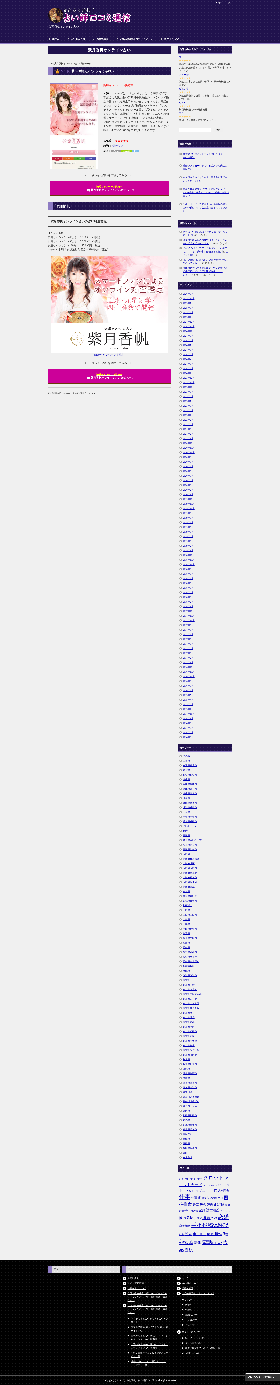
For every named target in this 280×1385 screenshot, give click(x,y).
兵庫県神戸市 (190, 788)
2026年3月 (188, 293)
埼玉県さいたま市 (192, 840)
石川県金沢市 (190, 1087)
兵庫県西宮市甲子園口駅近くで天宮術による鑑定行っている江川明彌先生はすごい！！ (205, 271)
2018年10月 (189, 564)
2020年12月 (189, 443)
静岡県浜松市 (190, 1148)
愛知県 (186, 947)
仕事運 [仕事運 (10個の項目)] (196, 1198)
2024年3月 (188, 363)
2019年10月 (189, 508)
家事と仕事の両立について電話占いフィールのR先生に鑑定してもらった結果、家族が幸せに (206, 192)
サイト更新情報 (136, 1283)
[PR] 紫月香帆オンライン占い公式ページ (109, 188)
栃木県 (186, 1059)
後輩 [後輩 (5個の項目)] (199, 1218)
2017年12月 (189, 611)
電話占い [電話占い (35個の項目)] (212, 1242)
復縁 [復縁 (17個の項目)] (206, 1217)
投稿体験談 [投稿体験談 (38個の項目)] (215, 1225)
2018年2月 (188, 601)
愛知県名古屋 (190, 956)
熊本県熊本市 (190, 1082)
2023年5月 (188, 410)
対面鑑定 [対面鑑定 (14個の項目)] (213, 1210)
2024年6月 (188, 349)
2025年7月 (188, 303)
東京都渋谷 (189, 1022)
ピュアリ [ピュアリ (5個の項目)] (193, 1190)
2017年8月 (188, 629)
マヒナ (182, 57)
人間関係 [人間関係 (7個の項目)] (223, 1190)
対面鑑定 (187, 905)
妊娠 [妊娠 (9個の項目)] (210, 1204)
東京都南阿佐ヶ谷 (192, 994)
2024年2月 (188, 368)
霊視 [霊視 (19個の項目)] (188, 1250)
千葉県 (186, 812)
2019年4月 (188, 536)
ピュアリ (183, 88)
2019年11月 (189, 503)
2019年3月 (188, 541)
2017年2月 (188, 657)
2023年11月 (189, 382)
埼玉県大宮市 (190, 844)
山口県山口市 (190, 914)
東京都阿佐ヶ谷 (191, 1050)
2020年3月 (188, 485)
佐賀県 (186, 770)
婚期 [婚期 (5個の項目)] (227, 1204)
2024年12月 (189, 321)
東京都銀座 (189, 1045)
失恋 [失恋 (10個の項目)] (203, 1204)
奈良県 (186, 891)
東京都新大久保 (191, 1008)
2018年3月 (188, 597)
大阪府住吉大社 (191, 858)
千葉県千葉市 (190, 816)
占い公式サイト (193, 1320)
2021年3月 (188, 429)
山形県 (186, 919)
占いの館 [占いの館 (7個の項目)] (212, 1197)
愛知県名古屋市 (191, 961)
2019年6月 (188, 527)
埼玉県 (186, 835)
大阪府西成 (189, 886)
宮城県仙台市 (190, 900)
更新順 (188, 1309)
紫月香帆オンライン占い (92, 71)
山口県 (186, 910)
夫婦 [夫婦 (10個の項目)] (195, 1204)
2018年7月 (188, 578)
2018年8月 (188, 573)
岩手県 (186, 933)
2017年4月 (188, 648)
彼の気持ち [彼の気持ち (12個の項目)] (188, 1218)
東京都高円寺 (190, 1054)
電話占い (117, 145)
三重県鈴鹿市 (190, 765)
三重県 (186, 760)
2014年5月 (188, 732)
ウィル (182, 102)
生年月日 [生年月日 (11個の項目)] (200, 1234)
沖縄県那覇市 (190, 1073)
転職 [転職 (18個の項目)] (189, 1242)
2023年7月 (188, 401)
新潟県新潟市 (190, 975)
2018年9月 (188, 569)
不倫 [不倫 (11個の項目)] (213, 1190)
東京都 (186, 980)
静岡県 (186, 1143)
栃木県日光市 (190, 1064)
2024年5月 (188, 354)
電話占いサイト (193, 1314)
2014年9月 (188, 718)
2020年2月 (188, 489)
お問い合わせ (135, 1278)
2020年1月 (188, 494)
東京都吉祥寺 (190, 998)
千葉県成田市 (190, 821)
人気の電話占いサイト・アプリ (136, 39)
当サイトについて (173, 39)
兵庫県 (186, 779)
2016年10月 (189, 676)
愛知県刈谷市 (190, 952)
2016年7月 (188, 690)
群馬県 (186, 1120)
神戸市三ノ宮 (190, 1106)
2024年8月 (188, 340)
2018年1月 (188, 606)
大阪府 (186, 854)
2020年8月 (188, 461)
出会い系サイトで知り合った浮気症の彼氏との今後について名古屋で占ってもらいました (205, 208)
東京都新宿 (189, 1012)
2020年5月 (188, 475)
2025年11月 (189, 298)
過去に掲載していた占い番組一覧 (202, 1348)
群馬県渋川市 (190, 1129)
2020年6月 (188, 471)
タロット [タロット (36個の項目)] (213, 1178)
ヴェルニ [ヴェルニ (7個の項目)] (204, 1190)
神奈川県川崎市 (191, 1096)
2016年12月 (189, 667)
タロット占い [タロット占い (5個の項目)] (210, 1185)
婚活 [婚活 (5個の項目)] (181, 1210)
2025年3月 (188, 307)
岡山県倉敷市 (190, 928)
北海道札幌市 (190, 807)
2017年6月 (188, 639)
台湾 (185, 830)
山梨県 (186, 924)
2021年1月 (188, 438)
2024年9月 (188, 335)
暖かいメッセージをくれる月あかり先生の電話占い (205, 167)
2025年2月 (188, 312)
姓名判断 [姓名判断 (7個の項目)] (219, 1204)
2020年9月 (188, 457)
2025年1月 (188, 317)
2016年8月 (188, 685)
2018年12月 (189, 555)
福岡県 (186, 1110)
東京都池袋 (189, 1017)
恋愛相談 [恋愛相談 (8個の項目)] (185, 1226)
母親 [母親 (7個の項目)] (182, 1234)
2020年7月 (188, 466)
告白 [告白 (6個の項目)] (220, 1197)
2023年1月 (188, 415)
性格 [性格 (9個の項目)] (214, 1218)
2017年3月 (188, 653)
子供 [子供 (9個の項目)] (187, 1210)
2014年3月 (188, 737)
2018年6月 (188, 583)
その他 (186, 756)
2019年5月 (188, 531)
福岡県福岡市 (190, 1115)
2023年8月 (188, 396)
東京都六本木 (190, 989)
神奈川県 (187, 1092)
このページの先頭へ (263, 1377)
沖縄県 (186, 1068)
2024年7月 (188, 345)
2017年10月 (189, 620)
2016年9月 (188, 681)
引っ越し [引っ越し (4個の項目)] (225, 1211)
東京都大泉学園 (191, 1003)
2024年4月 (188, 359)
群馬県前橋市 (190, 1124)
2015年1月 (188, 709)
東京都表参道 (190, 1040)
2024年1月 (188, 373)
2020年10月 (189, 452)
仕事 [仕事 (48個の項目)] (184, 1197)
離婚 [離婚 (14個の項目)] (197, 1243)
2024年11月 (189, 326)
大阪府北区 (189, 863)
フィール (183, 74)
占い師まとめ (78, 39)
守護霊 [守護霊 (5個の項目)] (194, 1210)
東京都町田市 (190, 1031)
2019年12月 (189, 499)
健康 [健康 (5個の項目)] (203, 1198)
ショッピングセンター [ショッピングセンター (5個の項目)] (190, 1178)
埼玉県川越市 (190, 849)
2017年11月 (189, 615)
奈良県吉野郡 (190, 896)
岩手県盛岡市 (190, 938)
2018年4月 (188, 592)
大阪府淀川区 (190, 882)
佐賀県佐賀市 (190, 774)
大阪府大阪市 (190, 868)
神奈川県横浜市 (191, 1101)
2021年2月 (188, 433)
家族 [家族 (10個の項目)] (202, 1210)
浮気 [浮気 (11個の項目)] (188, 1234)
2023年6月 (188, 405)
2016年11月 (189, 671)
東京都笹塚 (189, 1036)
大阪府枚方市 (190, 877)
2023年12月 (189, 377)
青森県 (186, 1138)
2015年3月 (188, 704)
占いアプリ (191, 1325)
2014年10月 (189, 713)
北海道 (186, 798)
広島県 (186, 942)
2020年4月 (188, 480)
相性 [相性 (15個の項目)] (218, 1234)
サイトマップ (225, 2)
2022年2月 (188, 419)
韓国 (185, 1152)
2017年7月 (188, 634)
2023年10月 (189, 387)
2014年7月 (188, 727)
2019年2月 (188, 545)
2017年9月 (188, 625)
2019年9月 (188, 513)
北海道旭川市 (190, 802)
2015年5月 (188, 695)
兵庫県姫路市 (190, 784)
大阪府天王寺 (190, 872)
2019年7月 (188, 522)
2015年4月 (188, 699)
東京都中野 (189, 984)
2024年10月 (189, 331)
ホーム (55, 39)
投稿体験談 (102, 39)
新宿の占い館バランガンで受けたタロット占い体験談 (205, 156)
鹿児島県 (187, 1157)
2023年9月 (188, 391)
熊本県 (186, 1078)
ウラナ (182, 113)
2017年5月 (188, 643)
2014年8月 (188, 723)
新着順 (188, 1304)
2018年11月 (189, 559)
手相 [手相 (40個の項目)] (196, 1225)
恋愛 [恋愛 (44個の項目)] (223, 1217)
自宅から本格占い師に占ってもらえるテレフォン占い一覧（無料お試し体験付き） (147, 1297)
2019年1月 (188, 550)
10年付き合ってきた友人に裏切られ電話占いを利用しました (205, 179)
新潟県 (186, 970)
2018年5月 (188, 587)
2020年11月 (189, 447)
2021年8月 (188, 424)
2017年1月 (188, 662)
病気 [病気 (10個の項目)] (210, 1234)
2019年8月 (188, 517)
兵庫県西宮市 (190, 793)
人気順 (188, 1299)
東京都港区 (189, 1026)
